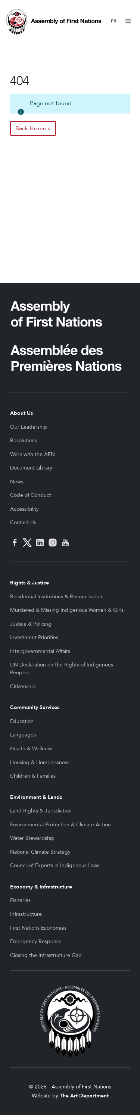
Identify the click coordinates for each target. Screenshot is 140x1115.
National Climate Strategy (40, 852)
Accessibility (24, 509)
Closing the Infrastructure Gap (46, 955)
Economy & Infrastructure (41, 886)
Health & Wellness (31, 748)
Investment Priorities (34, 637)
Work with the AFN (32, 454)
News (16, 481)
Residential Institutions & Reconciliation (56, 596)
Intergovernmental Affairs (40, 651)
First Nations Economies (38, 928)
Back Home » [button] (33, 128)
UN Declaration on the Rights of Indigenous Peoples (61, 668)
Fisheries (20, 900)
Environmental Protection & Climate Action (60, 824)
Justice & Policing (31, 624)
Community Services (34, 707)
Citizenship (23, 686)
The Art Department (84, 1095)
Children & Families (33, 776)
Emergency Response (36, 941)
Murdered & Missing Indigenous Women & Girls (67, 610)
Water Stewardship (32, 838)
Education (22, 721)
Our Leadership (28, 427)
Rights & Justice (29, 582)
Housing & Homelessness (39, 762)
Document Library (31, 467)
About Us (21, 413)
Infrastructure (26, 914)
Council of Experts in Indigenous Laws (54, 865)
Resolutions (23, 440)
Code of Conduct (30, 495)
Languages (23, 734)
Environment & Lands (36, 797)
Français (113, 21)
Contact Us (23, 522)
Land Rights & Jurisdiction (41, 810)
